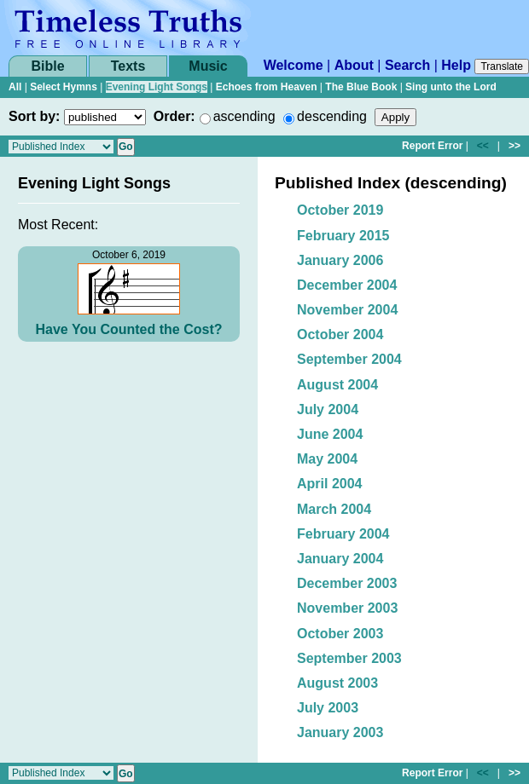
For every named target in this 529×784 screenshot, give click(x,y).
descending (332, 116)
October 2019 (340, 210)
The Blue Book (361, 87)
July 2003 (327, 707)
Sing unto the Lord (451, 87)
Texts (128, 66)
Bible (47, 66)
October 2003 (340, 633)
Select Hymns (63, 87)
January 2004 (340, 558)
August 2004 (337, 385)
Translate (501, 66)
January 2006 (340, 260)
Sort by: (34, 116)
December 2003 (347, 583)
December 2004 (347, 285)
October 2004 (340, 334)
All (15, 87)
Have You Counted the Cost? (129, 329)
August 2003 (337, 683)
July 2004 (327, 409)
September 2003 (349, 658)
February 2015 (343, 235)
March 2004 (334, 509)
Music (208, 66)
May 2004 (327, 459)
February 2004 (343, 534)
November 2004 (347, 310)
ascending (244, 116)
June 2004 (330, 434)
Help (456, 65)
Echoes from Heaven (266, 87)
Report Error (432, 146)
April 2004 (329, 483)
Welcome (293, 65)
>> (514, 146)
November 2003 (347, 608)
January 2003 (340, 732)
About (354, 65)
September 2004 (349, 359)
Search (407, 65)
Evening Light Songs (156, 87)
